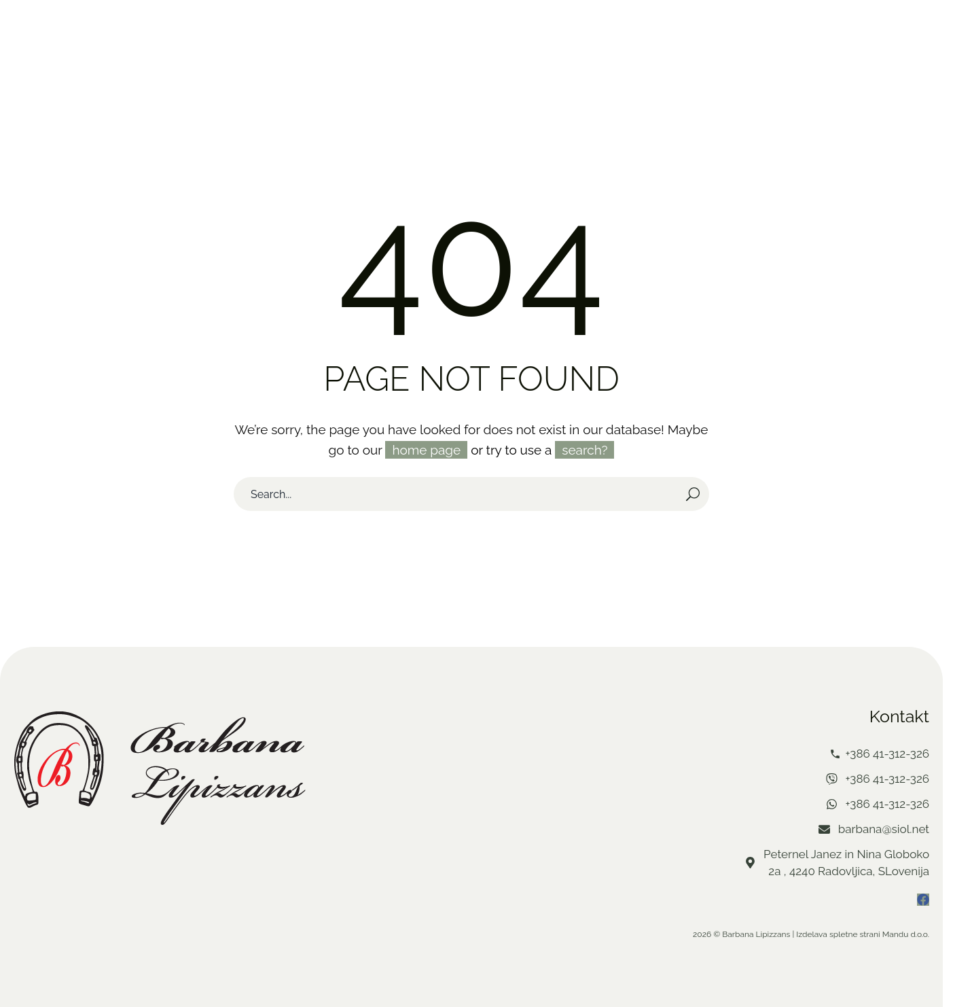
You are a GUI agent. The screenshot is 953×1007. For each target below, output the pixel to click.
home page (426, 449)
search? (584, 449)
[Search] (471, 493)
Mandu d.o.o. (905, 933)
